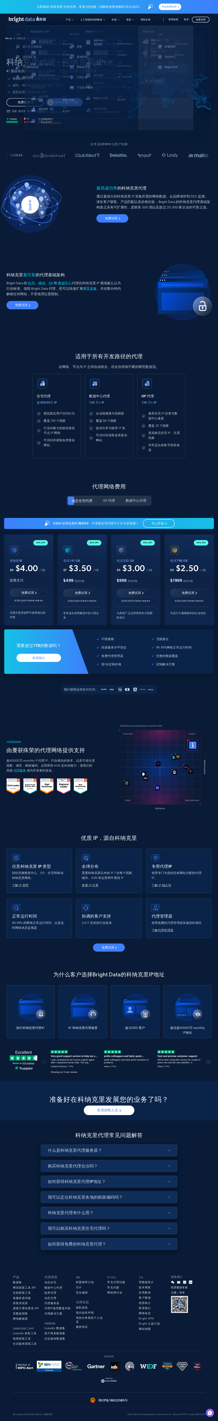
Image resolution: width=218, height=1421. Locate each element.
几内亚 (34, 38)
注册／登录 (178, 1292)
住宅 (31, 283)
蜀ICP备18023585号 (113, 1400)
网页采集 (90, 289)
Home (8, 38)
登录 (186, 19)
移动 (41, 283)
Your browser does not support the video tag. (163, 767)
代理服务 (19, 770)
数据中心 (65, 283)
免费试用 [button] (201, 19)
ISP (51, 283)
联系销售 (173, 19)
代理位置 (21, 38)
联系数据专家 (179, 1287)
